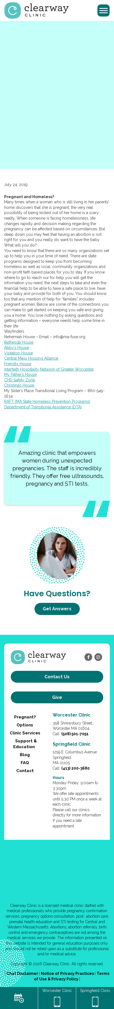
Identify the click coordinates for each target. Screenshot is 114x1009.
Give (57, 697)
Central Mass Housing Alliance (31, 358)
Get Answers (57, 608)
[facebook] (88, 657)
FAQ (25, 762)
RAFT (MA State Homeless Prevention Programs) (47, 401)
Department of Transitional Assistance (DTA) (43, 407)
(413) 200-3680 (75, 768)
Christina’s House (19, 385)
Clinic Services (25, 733)
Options (25, 725)
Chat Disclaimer (23, 973)
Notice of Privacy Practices (68, 973)
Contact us (57, 676)
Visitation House (18, 353)
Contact (25, 770)
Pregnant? (25, 717)
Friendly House (17, 364)
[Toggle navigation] (103, 10)
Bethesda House (18, 342)
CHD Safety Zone (19, 380)
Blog (25, 754)
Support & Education (24, 744)
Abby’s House (16, 347)
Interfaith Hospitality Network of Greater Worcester (49, 369)
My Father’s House (20, 374)
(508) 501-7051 (75, 734)
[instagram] (98, 657)
